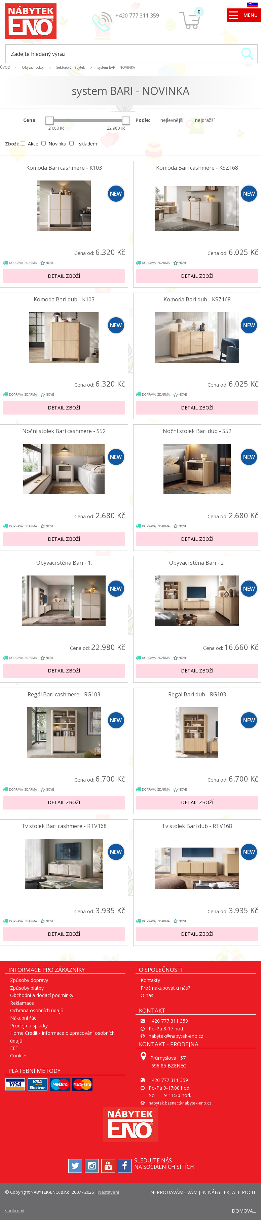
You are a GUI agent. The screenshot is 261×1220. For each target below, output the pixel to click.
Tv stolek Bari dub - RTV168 (197, 826)
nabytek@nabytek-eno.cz (176, 1036)
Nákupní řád (23, 1018)
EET (14, 1048)
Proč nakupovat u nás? (165, 988)
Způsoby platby (27, 988)
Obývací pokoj (33, 67)
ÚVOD (5, 67)
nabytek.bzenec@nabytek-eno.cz (180, 1103)
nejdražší (203, 120)
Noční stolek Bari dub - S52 (197, 431)
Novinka (54, 143)
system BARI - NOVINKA (116, 67)
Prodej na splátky (29, 1025)
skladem (83, 143)
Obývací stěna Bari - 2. (197, 563)
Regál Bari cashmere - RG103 (64, 694)
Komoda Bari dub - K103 (64, 299)
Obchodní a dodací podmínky (41, 995)
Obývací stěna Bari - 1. (64, 563)
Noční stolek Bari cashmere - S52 (64, 431)
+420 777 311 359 (137, 15)
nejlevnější (170, 120)
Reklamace (22, 1003)
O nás (147, 995)
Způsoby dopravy (29, 980)
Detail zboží (64, 276)
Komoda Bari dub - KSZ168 (197, 299)
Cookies (19, 1055)
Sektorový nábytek (70, 67)
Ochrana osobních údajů (37, 1010)
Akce (30, 143)
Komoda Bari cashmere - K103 (64, 168)
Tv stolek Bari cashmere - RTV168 (64, 826)
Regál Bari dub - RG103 (197, 694)
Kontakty (150, 980)
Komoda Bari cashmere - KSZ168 (197, 168)
